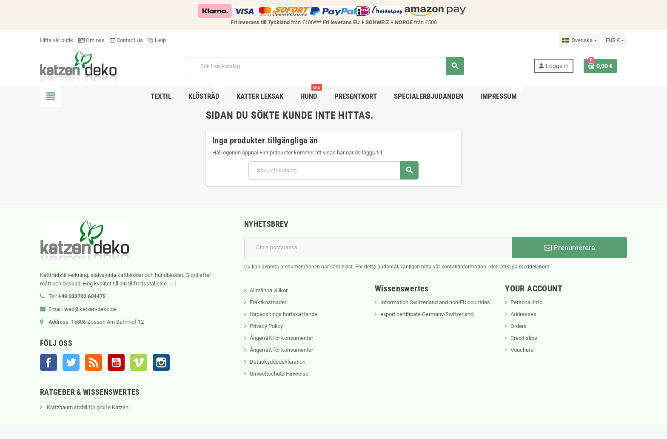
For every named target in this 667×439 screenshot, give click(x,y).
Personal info (526, 302)
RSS (93, 362)
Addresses (523, 314)
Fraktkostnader (268, 302)
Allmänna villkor (269, 290)
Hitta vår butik (56, 40)
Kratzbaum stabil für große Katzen (87, 407)
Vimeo (138, 362)
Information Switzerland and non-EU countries (435, 302)
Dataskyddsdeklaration (277, 362)
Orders (518, 326)
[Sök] (325, 66)
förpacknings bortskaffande (283, 314)
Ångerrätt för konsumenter (281, 338)
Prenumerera (569, 247)
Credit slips (523, 338)
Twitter (71, 362)
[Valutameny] (614, 40)
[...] (172, 283)
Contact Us (126, 40)
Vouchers (521, 350)
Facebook (48, 362)
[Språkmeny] (579, 40)
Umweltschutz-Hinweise (279, 374)
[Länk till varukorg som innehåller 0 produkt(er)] (600, 66)
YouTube (116, 362)
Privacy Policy (266, 326)
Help (157, 40)
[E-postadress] (378, 247)
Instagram (161, 362)
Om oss (91, 40)
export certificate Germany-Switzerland (426, 314)
